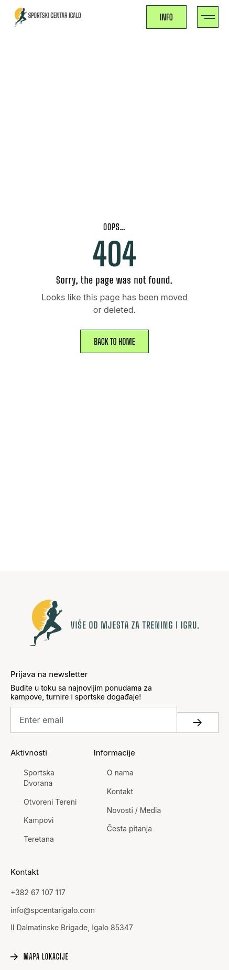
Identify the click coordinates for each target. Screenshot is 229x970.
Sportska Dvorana (39, 777)
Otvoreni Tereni (50, 801)
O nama (120, 772)
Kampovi (38, 820)
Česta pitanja (129, 828)
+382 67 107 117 (38, 892)
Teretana (39, 838)
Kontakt (120, 791)
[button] (208, 17)
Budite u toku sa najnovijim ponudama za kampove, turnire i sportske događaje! (81, 692)
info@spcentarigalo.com (52, 910)
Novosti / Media (134, 810)
